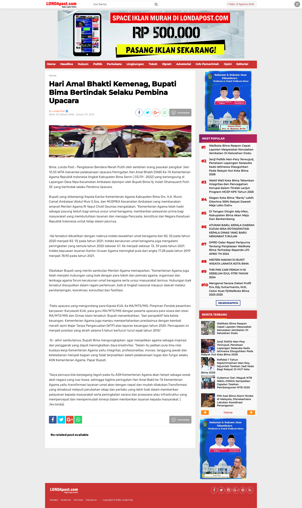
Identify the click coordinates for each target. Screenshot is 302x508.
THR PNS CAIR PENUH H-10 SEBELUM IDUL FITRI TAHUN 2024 (228, 273)
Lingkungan (135, 64)
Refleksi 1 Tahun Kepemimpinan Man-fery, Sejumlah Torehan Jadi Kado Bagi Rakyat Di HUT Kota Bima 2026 (227, 366)
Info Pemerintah (207, 64)
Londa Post (127, 500)
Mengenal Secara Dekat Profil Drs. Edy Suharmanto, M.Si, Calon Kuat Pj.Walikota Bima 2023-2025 (230, 289)
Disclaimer (91, 500)
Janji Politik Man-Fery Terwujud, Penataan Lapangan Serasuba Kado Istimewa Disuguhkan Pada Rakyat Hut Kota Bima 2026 (231, 167)
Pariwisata (114, 64)
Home (51, 64)
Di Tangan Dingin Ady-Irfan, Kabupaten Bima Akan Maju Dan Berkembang (229, 215)
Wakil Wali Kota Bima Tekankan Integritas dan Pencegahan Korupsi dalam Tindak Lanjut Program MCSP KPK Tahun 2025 (231, 186)
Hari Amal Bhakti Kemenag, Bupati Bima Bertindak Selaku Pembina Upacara (112, 92)
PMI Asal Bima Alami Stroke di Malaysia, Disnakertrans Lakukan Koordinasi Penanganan (235, 400)
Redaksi (54, 500)
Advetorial (183, 64)
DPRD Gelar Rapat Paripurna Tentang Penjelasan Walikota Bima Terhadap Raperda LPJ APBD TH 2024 (229, 248)
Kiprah (166, 64)
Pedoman (66, 500)
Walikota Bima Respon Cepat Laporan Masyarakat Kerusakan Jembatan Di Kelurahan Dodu (231, 149)
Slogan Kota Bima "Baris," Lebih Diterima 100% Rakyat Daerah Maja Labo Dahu (231, 201)
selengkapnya (228, 303)
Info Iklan (78, 500)
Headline (66, 64)
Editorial (242, 64)
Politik (97, 64)
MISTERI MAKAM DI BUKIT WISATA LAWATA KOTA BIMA (229, 261)
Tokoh (153, 64)
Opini (228, 64)
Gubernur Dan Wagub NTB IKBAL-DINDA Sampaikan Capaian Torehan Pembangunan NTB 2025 (234, 382)
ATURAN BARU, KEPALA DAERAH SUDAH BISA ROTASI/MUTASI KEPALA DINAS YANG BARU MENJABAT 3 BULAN (231, 230)
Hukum (83, 64)
